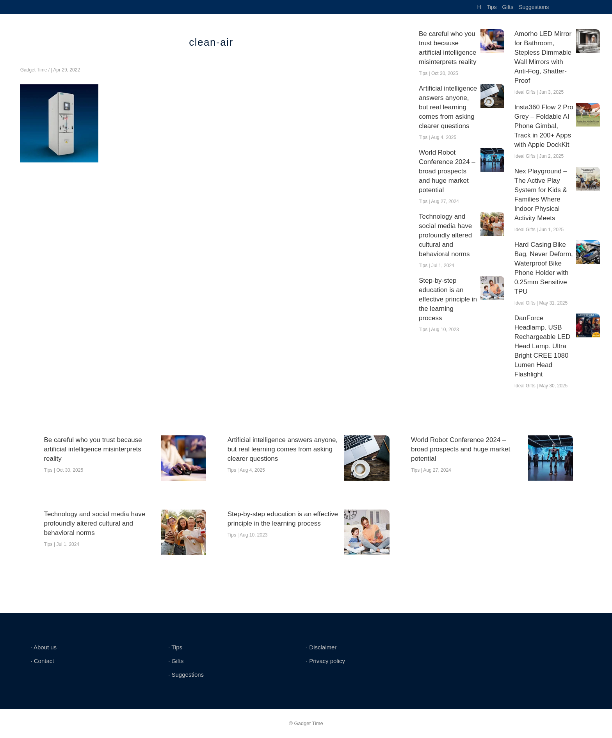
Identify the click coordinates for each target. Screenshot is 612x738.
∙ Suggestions (186, 674)
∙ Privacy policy (325, 661)
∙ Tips (175, 647)
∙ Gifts (175, 661)
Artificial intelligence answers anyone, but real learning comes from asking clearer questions (448, 107)
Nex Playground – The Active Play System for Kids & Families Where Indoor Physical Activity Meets (540, 195)
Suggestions (534, 7)
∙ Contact (42, 661)
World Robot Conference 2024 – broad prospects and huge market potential (447, 171)
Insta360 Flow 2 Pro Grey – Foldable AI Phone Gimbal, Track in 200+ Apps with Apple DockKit (543, 125)
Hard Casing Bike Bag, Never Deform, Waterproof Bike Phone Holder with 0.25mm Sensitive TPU (543, 268)
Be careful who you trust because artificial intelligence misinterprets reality (447, 48)
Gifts (507, 7)
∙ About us (43, 647)
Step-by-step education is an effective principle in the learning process (448, 299)
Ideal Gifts (525, 92)
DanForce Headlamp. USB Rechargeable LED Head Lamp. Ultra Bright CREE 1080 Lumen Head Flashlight (542, 346)
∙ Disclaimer (321, 647)
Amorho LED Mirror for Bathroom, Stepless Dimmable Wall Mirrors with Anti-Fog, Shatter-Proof (542, 57)
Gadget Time (33, 70)
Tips (492, 7)
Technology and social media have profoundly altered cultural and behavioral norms (445, 235)
